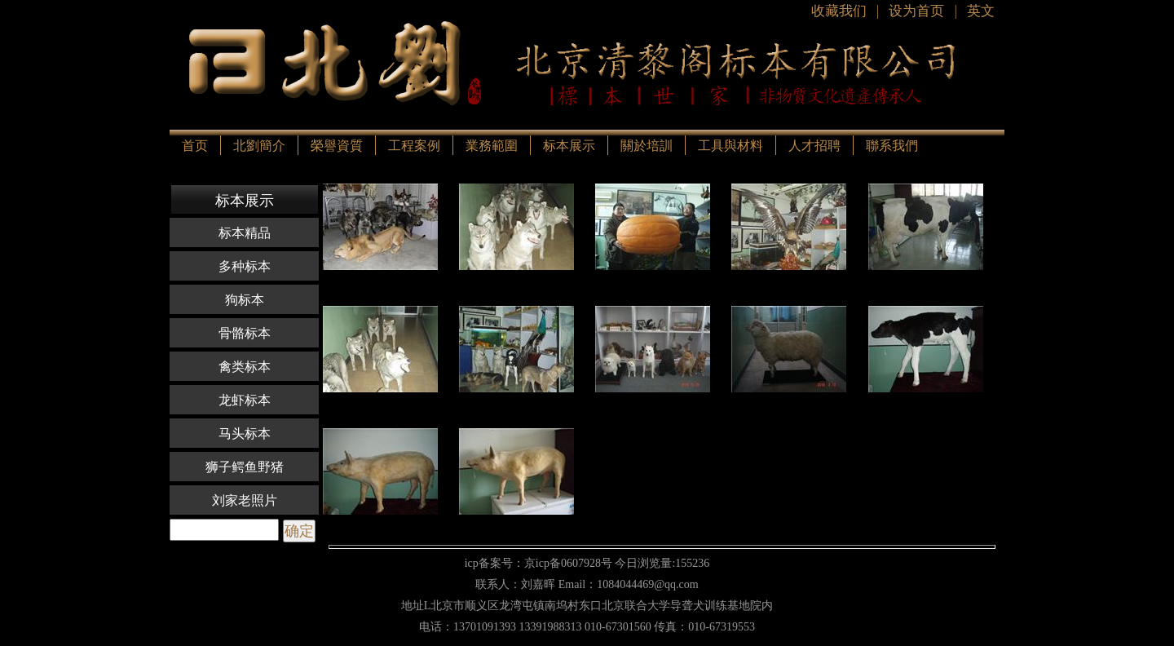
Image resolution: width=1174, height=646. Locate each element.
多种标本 (244, 266)
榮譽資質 (337, 146)
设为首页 (916, 11)
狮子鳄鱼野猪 (244, 467)
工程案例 (414, 146)
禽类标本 (244, 367)
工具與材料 (730, 146)
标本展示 (569, 146)
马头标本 (244, 433)
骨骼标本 (244, 333)
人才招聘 (814, 146)
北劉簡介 (259, 146)
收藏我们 (839, 11)
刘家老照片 (244, 500)
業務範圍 (492, 146)
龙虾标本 (244, 400)
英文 (981, 11)
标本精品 (244, 233)
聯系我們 (892, 146)
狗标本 (244, 300)
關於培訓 (646, 146)
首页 (195, 146)
